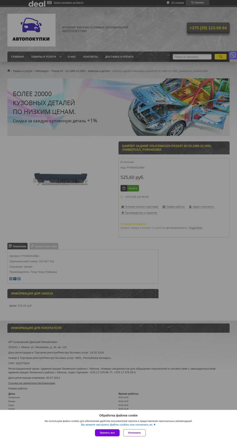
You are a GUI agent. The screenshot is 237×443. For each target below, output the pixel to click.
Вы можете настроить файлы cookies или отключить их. (117, 424)
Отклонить (134, 432)
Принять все (107, 432)
